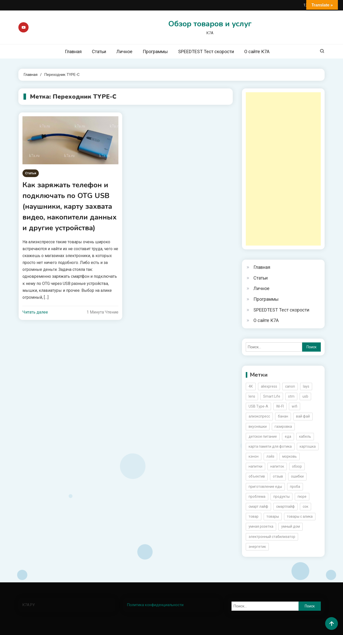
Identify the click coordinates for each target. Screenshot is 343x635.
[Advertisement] (283, 169)
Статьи (99, 51)
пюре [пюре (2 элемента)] (302, 496)
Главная (73, 51)
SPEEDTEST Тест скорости (206, 51)
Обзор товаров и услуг (210, 24)
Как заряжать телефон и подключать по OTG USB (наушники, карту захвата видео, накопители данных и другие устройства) (69, 206)
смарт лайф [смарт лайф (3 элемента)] (258, 506)
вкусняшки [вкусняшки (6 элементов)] (258, 426)
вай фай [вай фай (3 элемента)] (303, 416)
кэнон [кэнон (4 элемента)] (254, 456)
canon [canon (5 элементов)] (290, 386)
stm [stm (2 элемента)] (291, 396)
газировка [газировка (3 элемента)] (283, 426)
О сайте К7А (257, 51)
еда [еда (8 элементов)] (288, 436)
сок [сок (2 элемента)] (305, 506)
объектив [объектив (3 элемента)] (257, 476)
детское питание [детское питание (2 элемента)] (263, 436)
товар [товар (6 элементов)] (254, 516)
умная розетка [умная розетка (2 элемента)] (261, 526)
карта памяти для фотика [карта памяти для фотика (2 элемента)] (270, 446)
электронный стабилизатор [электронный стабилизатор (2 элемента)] (272, 537)
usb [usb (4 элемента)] (305, 396)
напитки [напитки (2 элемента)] (255, 466)
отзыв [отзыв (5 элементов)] (278, 476)
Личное (124, 51)
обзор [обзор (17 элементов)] (297, 466)
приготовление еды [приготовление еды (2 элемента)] (265, 486)
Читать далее (35, 312)
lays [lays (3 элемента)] (306, 386)
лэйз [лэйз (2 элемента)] (270, 456)
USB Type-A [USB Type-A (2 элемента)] (258, 406)
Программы (155, 51)
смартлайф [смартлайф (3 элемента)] (285, 506)
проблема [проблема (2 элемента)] (257, 496)
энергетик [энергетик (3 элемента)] (257, 547)
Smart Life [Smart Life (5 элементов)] (271, 396)
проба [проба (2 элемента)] (295, 486)
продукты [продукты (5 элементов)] (281, 496)
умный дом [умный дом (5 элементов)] (290, 526)
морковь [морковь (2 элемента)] (289, 456)
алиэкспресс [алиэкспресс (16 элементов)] (259, 416)
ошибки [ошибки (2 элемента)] (297, 476)
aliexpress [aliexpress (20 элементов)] (269, 386)
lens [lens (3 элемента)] (252, 396)
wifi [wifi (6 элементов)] (294, 406)
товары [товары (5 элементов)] (272, 516)
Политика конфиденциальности (155, 605)
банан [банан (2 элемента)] (283, 416)
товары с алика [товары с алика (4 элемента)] (300, 516)
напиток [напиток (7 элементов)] (277, 466)
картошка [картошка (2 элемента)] (308, 446)
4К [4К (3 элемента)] (251, 386)
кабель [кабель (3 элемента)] (305, 436)
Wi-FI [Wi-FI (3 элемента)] (280, 406)
